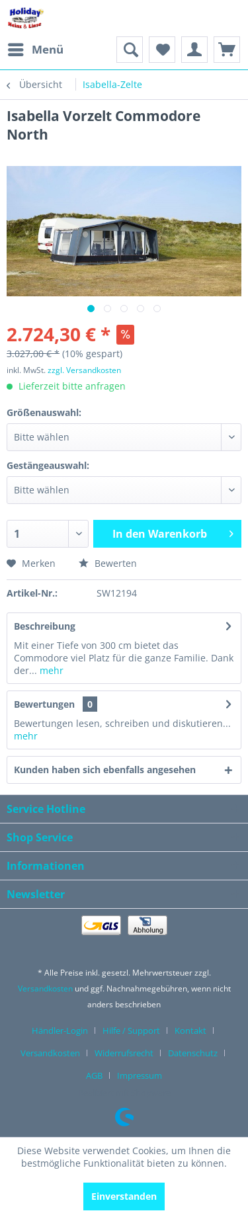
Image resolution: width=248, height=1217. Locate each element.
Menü (35, 48)
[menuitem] (35, 49)
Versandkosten (45, 988)
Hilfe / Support (131, 1030)
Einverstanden (124, 1196)
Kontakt (190, 1030)
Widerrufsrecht (124, 1053)
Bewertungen (44, 704)
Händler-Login (60, 1030)
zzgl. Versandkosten (84, 370)
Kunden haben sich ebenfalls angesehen (105, 769)
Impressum (139, 1075)
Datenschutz (193, 1053)
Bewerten (108, 563)
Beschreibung (44, 626)
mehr (50, 670)
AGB (94, 1075)
